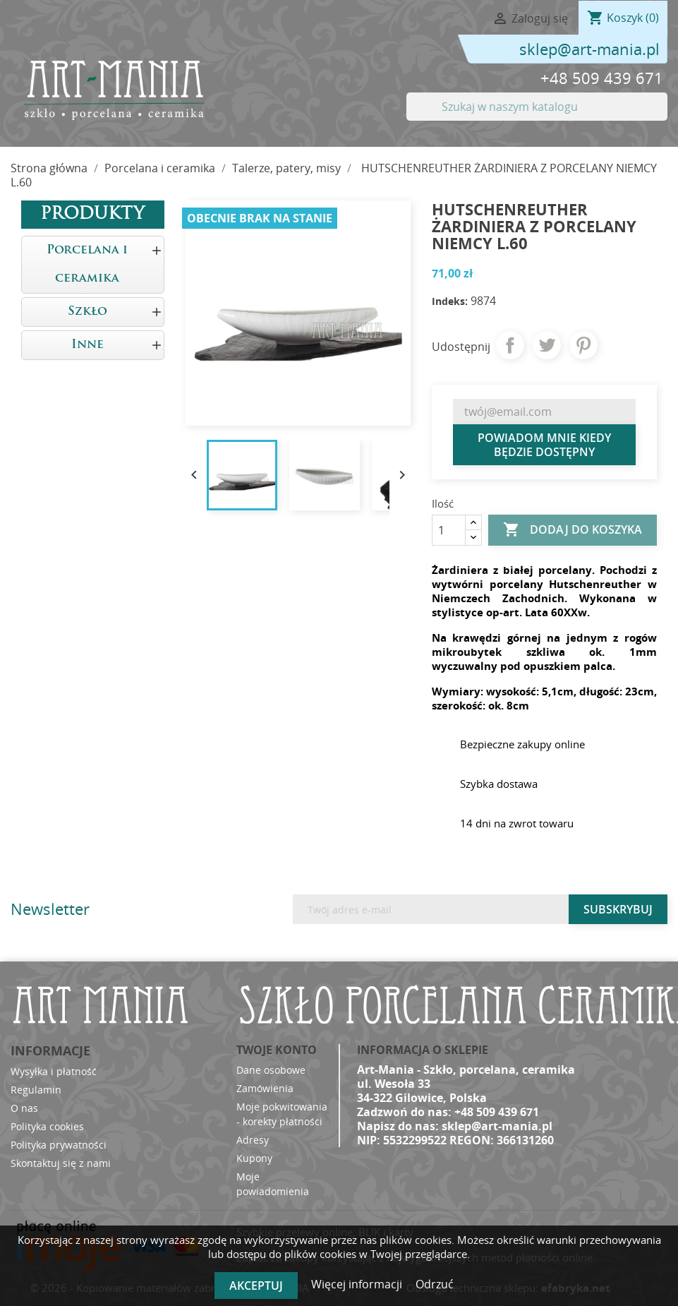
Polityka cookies (47, 1126)
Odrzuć (435, 1284)
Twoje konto (276, 1050)
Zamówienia (264, 1088)
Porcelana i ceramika (87, 264)
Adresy (252, 1139)
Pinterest (583, 345)
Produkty (92, 214)
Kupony (254, 1158)
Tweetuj (547, 345)
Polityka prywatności (59, 1144)
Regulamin (36, 1089)
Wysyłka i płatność (54, 1071)
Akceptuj (256, 1285)
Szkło (87, 312)
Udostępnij (510, 345)
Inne (87, 345)
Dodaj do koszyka (572, 530)
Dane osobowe (270, 1070)
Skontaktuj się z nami (61, 1163)
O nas (24, 1108)
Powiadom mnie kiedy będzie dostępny (544, 445)
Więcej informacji (358, 1284)
